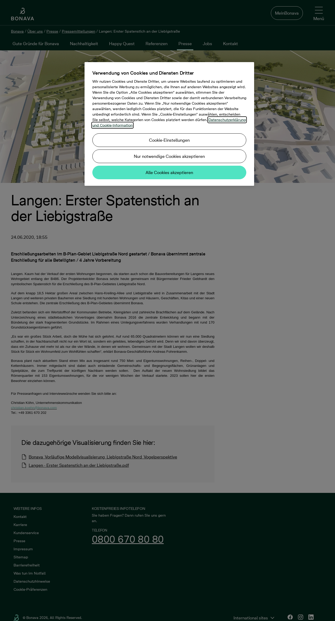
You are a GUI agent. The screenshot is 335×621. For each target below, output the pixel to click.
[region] (169, 124)
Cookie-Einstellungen (169, 140)
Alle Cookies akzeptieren (169, 172)
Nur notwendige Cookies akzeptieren (169, 156)
